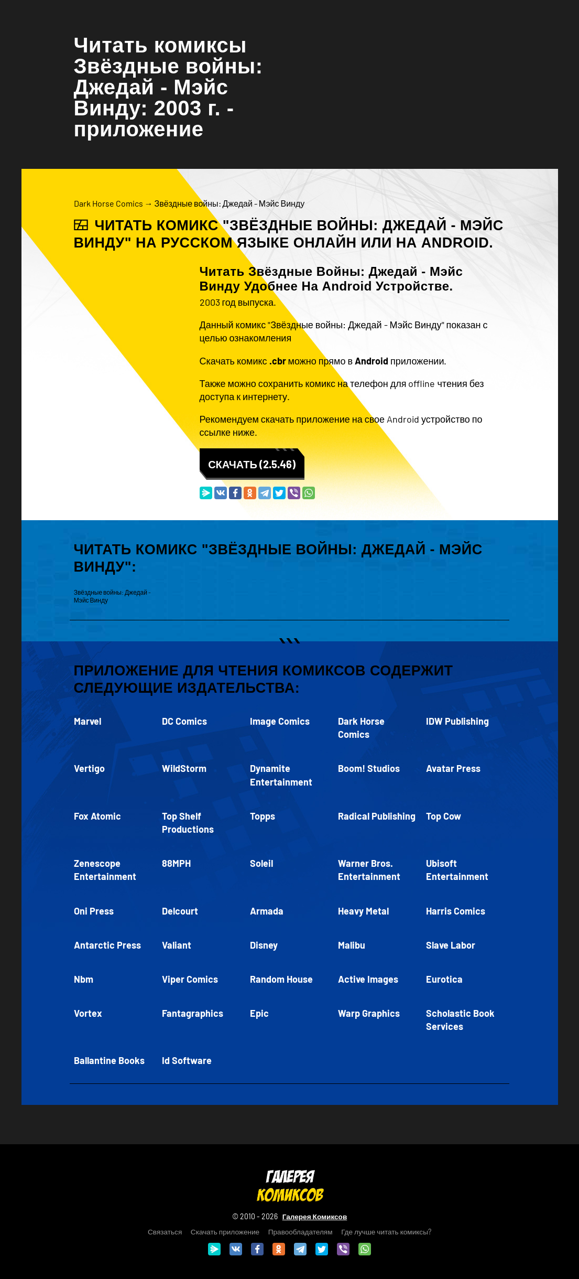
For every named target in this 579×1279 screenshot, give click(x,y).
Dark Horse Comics (108, 203)
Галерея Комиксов (314, 1216)
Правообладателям (300, 1231)
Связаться (165, 1231)
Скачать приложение (225, 1231)
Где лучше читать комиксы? (386, 1231)
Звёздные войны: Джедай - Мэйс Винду (230, 203)
